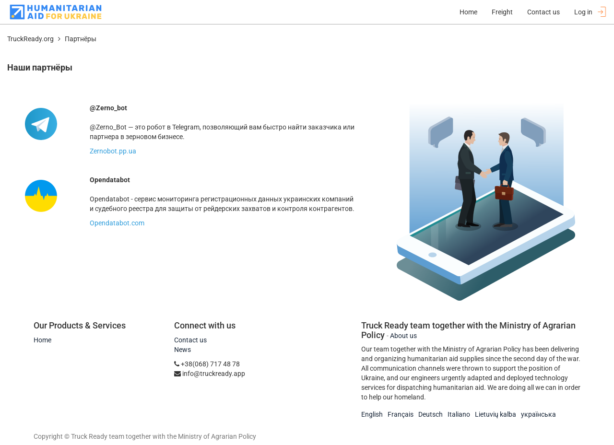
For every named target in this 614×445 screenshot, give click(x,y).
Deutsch (430, 414)
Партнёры (80, 39)
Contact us (190, 340)
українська (538, 414)
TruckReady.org (30, 39)
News (182, 349)
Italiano (459, 414)
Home (42, 340)
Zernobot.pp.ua (113, 151)
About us (403, 336)
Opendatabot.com (117, 223)
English (372, 414)
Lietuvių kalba (495, 414)
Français (400, 414)
